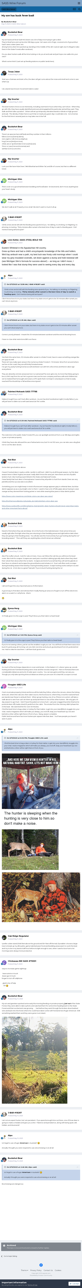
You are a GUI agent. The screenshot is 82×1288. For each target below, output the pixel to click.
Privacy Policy (36, 1270)
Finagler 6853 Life (17, 685)
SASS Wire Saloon (19, 24)
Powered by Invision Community (41, 1275)
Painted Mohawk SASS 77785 (40, 421)
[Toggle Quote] (5, 284)
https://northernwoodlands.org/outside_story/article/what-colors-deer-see (30, 501)
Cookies (58, 1270)
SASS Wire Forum (14, 3)
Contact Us (48, 1270)
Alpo (29, 320)
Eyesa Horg (32, 635)
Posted (15, 35)
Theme (24, 1270)
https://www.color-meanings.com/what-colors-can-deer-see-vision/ (27, 496)
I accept (74, 1284)
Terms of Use (32, 1285)
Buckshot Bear (10, 22)
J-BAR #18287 (34, 284)
